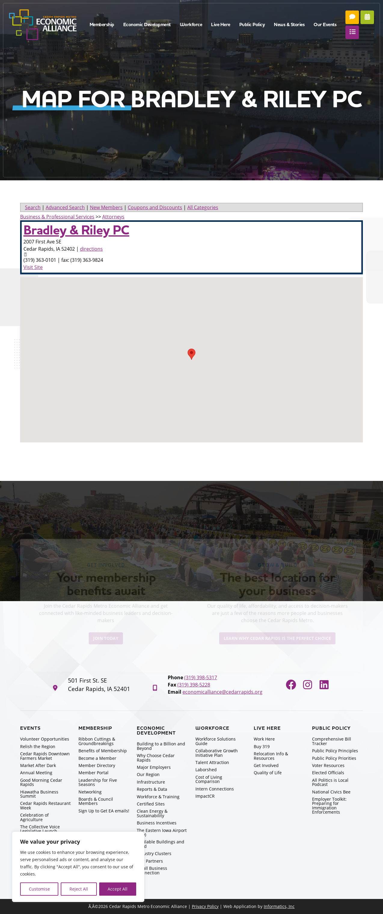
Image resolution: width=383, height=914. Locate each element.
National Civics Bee (331, 792)
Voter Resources (328, 765)
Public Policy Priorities (334, 758)
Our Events (325, 24)
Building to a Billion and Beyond (161, 746)
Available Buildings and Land (160, 844)
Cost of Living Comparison (208, 779)
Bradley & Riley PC (76, 230)
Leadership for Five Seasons (97, 782)
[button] (191, 354)
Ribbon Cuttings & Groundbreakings (96, 741)
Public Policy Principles (335, 751)
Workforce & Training (158, 796)
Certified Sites (151, 804)
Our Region (148, 774)
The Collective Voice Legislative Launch (40, 829)
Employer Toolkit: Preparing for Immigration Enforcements (329, 805)
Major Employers (154, 767)
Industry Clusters (154, 853)
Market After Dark (38, 765)
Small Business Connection (152, 870)
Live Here (220, 24)
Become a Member (97, 758)
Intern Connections (214, 789)
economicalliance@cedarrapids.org (222, 692)
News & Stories (289, 24)
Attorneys (113, 216)
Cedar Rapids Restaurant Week (45, 805)
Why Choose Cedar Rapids (156, 758)
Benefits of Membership (102, 751)
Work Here (264, 739)
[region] (78, 867)
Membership (102, 24)
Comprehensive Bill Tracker (331, 741)
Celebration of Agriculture (34, 817)
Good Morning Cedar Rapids (41, 782)
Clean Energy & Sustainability (152, 813)
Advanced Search (65, 207)
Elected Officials (328, 772)
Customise (39, 889)
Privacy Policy (205, 906)
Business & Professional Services (57, 216)
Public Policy (252, 24)
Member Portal (93, 772)
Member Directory (96, 765)
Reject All (78, 889)
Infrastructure (151, 782)
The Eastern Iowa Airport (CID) (162, 832)
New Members (106, 207)
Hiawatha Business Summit (39, 794)
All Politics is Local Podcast (330, 782)
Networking (90, 792)
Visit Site (33, 267)
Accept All (117, 889)
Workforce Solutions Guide (215, 741)
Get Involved (266, 765)
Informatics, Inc (279, 906)
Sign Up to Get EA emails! (103, 811)
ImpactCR (205, 796)
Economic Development (147, 24)
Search (33, 207)
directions (91, 249)
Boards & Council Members (95, 801)
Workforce (191, 24)
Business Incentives (156, 823)
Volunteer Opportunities (44, 739)
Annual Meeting (36, 772)
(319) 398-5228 (193, 684)
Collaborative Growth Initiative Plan (216, 753)
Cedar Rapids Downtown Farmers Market (45, 756)
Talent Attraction (212, 762)
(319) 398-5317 (200, 677)
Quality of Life (268, 772)
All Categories (202, 207)
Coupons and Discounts (155, 207)
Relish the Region (37, 746)
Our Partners (150, 861)
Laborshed (206, 769)
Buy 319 (262, 746)
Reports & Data (152, 789)
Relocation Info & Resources (271, 756)
